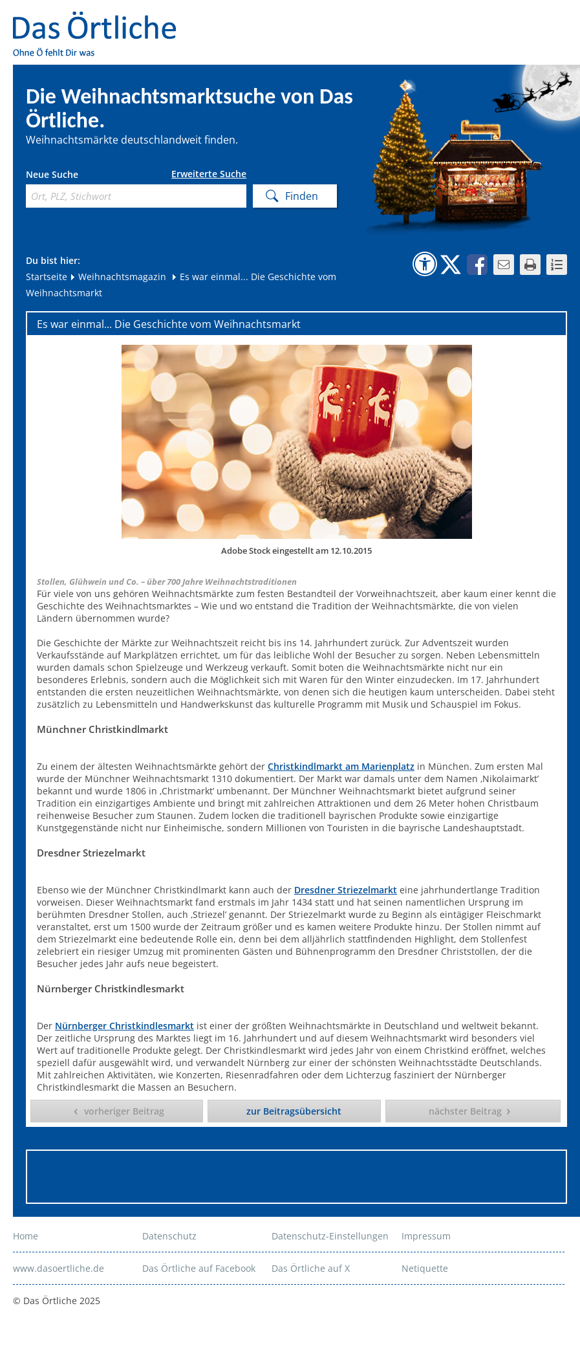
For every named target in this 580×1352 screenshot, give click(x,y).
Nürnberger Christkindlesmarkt (124, 1025)
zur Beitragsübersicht (293, 1111)
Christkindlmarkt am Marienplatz (341, 766)
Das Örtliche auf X (311, 1268)
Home (25, 1236)
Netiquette (425, 1268)
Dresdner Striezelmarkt (345, 890)
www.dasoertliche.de (58, 1268)
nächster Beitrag (465, 1111)
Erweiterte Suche (208, 174)
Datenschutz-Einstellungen (330, 1236)
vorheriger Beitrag (124, 1111)
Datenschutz (169, 1236)
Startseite (46, 276)
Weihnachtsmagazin (117, 276)
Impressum (426, 1236)
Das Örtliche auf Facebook (198, 1268)
